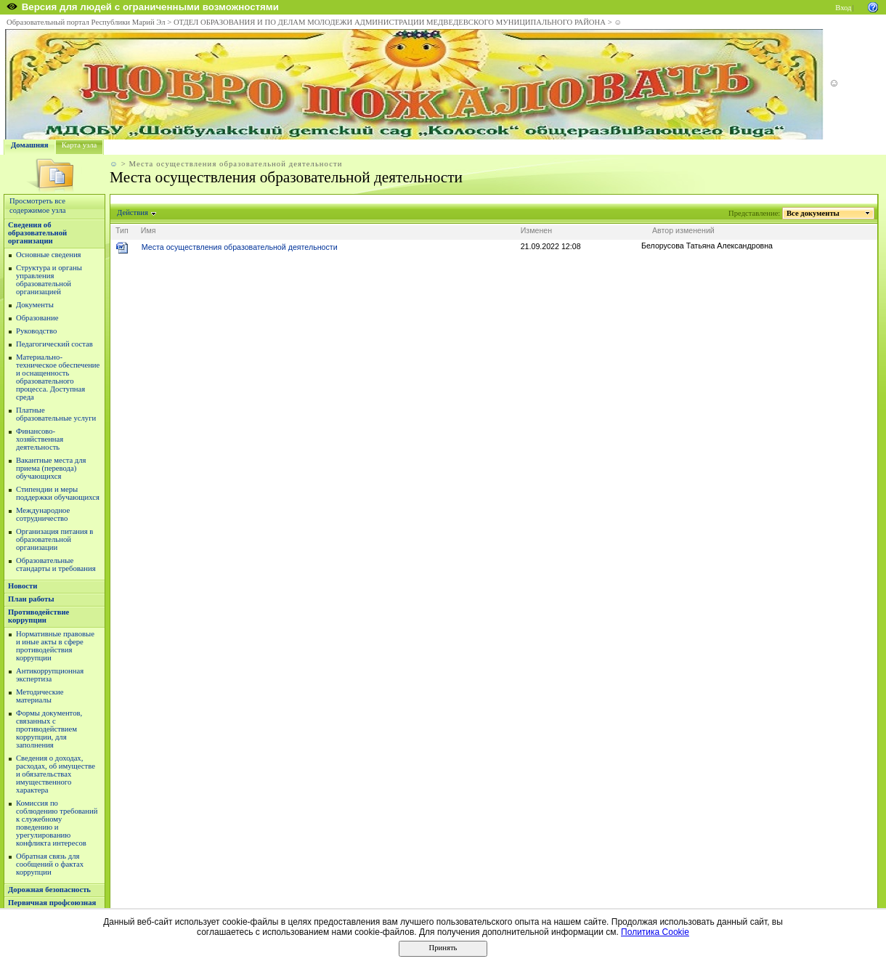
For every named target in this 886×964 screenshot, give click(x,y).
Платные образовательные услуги (56, 414)
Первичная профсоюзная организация (52, 907)
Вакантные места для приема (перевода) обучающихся (51, 468)
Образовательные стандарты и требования (56, 564)
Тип (122, 230)
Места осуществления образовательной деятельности (240, 247)
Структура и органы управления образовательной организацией (49, 280)
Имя (148, 230)
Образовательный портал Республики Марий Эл (86, 22)
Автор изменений (683, 230)
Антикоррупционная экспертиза (50, 675)
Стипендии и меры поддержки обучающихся (57, 493)
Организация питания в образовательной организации (54, 539)
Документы (35, 305)
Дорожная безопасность (49, 890)
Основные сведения (48, 255)
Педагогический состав (54, 344)
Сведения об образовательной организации (37, 233)
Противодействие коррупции (38, 616)
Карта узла (79, 145)
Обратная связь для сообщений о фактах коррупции (50, 864)
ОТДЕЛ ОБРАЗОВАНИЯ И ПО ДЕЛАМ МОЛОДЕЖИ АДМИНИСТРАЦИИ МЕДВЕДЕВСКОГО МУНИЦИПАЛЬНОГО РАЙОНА (390, 22)
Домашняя (30, 145)
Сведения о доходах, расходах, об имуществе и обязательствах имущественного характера (55, 774)
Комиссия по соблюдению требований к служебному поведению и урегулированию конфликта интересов (56, 823)
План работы (31, 599)
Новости (22, 586)
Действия (133, 212)
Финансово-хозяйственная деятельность (39, 439)
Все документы (813, 213)
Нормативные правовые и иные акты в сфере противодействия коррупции (55, 646)
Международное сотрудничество (43, 514)
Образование (37, 318)
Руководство (36, 331)
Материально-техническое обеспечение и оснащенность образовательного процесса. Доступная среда (57, 377)
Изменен (537, 230)
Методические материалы (39, 696)
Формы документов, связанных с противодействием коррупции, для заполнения (49, 729)
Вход (843, 8)
